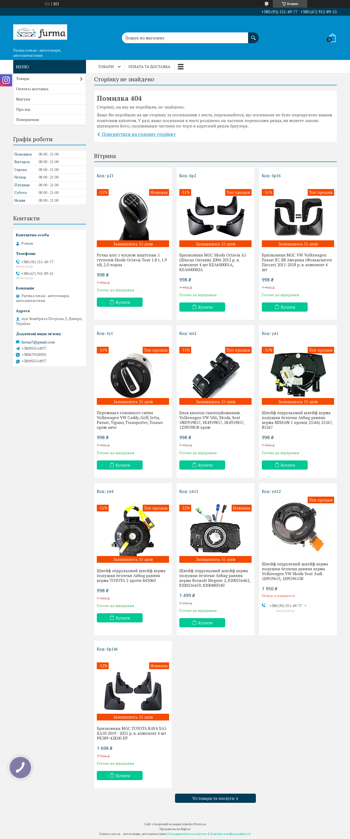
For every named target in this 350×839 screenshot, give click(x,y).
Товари (106, 66)
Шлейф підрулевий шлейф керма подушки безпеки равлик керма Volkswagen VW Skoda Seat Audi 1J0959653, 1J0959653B (295, 571)
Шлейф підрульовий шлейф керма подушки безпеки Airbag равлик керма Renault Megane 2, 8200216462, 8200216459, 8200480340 (214, 578)
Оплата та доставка (149, 66)
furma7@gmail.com (38, 342)
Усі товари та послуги (213, 798)
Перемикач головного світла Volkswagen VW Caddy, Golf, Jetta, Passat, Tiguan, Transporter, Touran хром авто (130, 420)
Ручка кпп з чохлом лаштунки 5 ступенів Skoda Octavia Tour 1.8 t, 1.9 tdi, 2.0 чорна (132, 259)
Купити (123, 302)
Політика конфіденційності (230, 834)
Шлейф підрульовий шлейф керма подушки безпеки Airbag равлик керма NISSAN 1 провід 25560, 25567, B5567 (297, 420)
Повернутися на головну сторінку (139, 134)
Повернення (27, 119)
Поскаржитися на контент (187, 834)
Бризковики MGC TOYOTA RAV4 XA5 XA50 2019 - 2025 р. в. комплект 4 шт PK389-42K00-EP (131, 733)
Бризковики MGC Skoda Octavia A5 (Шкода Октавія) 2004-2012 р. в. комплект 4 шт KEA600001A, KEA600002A (212, 262)
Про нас (23, 109)
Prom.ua (200, 824)
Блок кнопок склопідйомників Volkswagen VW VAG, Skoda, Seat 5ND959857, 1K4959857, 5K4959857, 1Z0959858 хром (211, 420)
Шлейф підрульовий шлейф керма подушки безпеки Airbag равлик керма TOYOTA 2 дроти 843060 (131, 575)
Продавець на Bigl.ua (175, 829)
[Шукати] (253, 35)
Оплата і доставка (32, 88)
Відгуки (23, 99)
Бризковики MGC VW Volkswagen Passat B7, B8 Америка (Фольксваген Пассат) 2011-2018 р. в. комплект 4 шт (297, 262)
